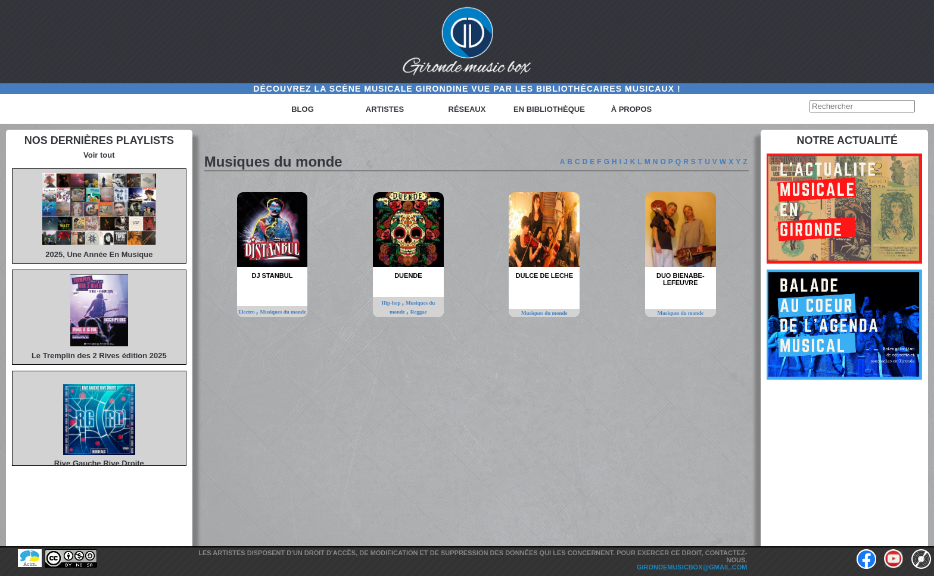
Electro (247, 312)
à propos (631, 109)
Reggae (418, 312)
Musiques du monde (283, 312)
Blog (302, 109)
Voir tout (98, 155)
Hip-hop (391, 303)
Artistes (385, 109)
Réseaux (467, 109)
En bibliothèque (549, 109)
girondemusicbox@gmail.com (692, 567)
